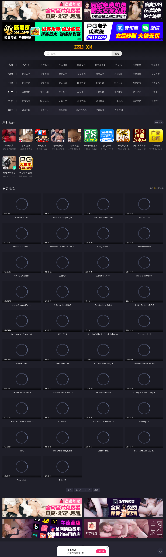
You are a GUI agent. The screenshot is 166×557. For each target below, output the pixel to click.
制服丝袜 (100, 82)
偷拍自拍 (44, 82)
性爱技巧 (155, 101)
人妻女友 (63, 101)
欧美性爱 (81, 82)
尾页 (96, 489)
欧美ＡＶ (63, 73)
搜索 (117, 53)
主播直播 (137, 73)
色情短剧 (118, 110)
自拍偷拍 (44, 73)
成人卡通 (63, 82)
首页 (70, 489)
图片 (10, 92)
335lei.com (83, 47)
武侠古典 (81, 101)
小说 (10, 101)
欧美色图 (63, 92)
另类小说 (118, 101)
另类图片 (155, 92)
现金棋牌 (137, 64)
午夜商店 (44, 110)
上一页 (78, 489)
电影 (10, 83)
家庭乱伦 (44, 101)
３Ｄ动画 (81, 73)
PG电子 (25, 64)
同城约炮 (26, 110)
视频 (10, 74)
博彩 (10, 64)
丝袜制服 (118, 73)
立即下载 (101, 551)
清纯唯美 (118, 92)
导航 (10, 110)
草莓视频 (63, 110)
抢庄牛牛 (155, 64)
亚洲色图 (44, 92)
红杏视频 (100, 110)
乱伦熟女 (137, 82)
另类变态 (155, 82)
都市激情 (26, 101)
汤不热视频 (81, 110)
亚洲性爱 (26, 82)
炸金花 (118, 64)
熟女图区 (137, 92)
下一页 (87, 489)
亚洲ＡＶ (26, 73)
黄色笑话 (137, 101)
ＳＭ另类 (155, 73)
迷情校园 (100, 101)
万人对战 (63, 64)
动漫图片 (81, 92)
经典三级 (118, 82)
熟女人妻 (100, 73)
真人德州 (44, 64)
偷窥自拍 (26, 92)
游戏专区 (81, 64)
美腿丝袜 (100, 92)
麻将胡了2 (100, 64)
